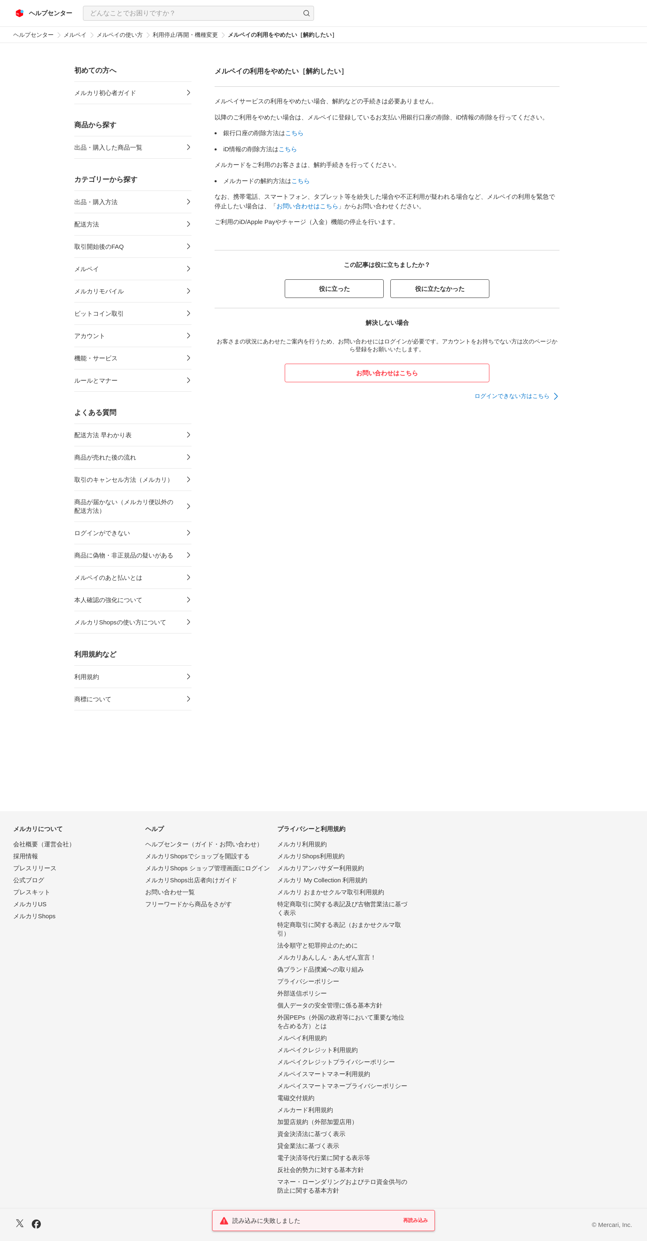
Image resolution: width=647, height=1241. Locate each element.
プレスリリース (35, 868)
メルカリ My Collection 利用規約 (322, 880)
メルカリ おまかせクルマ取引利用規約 (330, 892)
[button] (307, 13)
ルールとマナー (96, 380)
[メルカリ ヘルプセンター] (44, 13)
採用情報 (25, 856)
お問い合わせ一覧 (170, 892)
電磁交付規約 (295, 1097)
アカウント (89, 335)
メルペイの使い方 (120, 34)
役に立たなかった (440, 288)
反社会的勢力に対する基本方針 (320, 1169)
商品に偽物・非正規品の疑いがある (123, 555)
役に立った (334, 288)
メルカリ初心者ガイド (105, 92)
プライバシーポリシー (308, 981)
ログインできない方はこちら (512, 396)
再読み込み (415, 1220)
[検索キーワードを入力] (191, 13)
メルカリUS (30, 904)
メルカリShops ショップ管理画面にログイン (207, 868)
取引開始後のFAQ (99, 246)
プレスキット (31, 892)
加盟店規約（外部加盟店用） (317, 1121)
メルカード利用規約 (305, 1109)
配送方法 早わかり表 (103, 434)
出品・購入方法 (96, 201)
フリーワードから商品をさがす (188, 904)
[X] (20, 1224)
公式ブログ (28, 880)
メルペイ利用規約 (302, 1037)
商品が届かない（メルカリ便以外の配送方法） (123, 506)
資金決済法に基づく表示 (311, 1133)
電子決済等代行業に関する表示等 (323, 1157)
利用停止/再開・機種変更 (185, 34)
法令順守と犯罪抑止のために (317, 945)
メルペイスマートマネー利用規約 (323, 1073)
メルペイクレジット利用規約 (317, 1049)
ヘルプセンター (33, 34)
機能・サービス (96, 358)
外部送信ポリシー (302, 993)
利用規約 (86, 676)
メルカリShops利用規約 (311, 856)
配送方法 (86, 224)
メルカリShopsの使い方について (120, 622)
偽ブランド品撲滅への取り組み (320, 969)
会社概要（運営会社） (44, 844)
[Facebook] (36, 1225)
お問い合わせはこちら (307, 206)
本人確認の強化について (108, 599)
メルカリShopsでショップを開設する (197, 856)
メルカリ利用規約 (302, 844)
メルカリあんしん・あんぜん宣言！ (326, 957)
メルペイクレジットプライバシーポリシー (336, 1061)
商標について (92, 699)
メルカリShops (34, 915)
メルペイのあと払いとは (108, 577)
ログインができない (102, 532)
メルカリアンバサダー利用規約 (320, 868)
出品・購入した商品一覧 (108, 147)
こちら (294, 132)
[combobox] (198, 13)
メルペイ (75, 34)
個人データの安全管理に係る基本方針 (330, 1005)
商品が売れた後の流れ (105, 457)
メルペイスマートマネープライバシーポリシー (342, 1085)
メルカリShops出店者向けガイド (191, 880)
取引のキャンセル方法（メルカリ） (123, 479)
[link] (517, 396)
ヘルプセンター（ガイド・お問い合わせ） (204, 844)
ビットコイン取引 (99, 313)
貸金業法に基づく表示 (308, 1145)
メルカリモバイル (99, 291)
